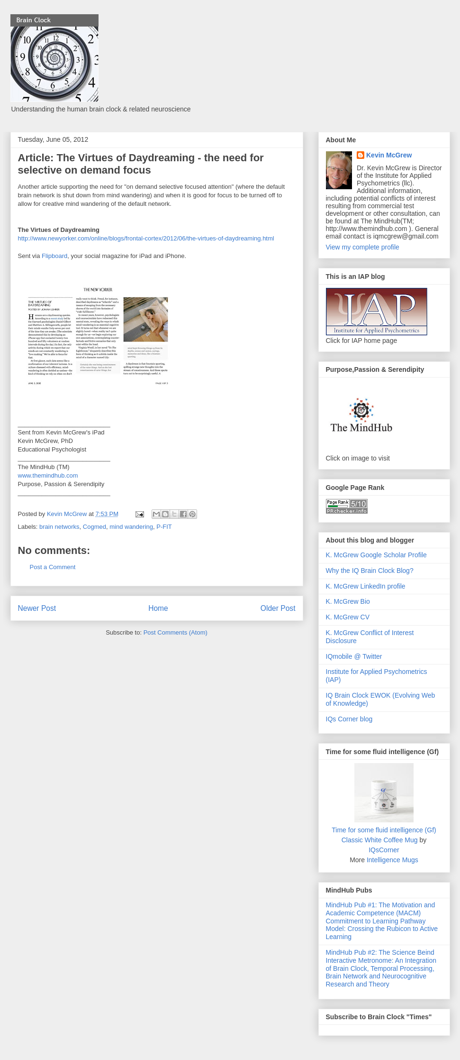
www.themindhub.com (48, 475)
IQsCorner (384, 850)
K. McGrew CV (348, 617)
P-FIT (164, 526)
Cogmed (94, 526)
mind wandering (131, 526)
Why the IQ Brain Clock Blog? (370, 570)
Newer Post (37, 608)
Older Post (278, 608)
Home (158, 608)
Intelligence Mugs (392, 860)
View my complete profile (362, 247)
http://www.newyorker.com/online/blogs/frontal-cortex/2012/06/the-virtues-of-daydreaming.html (146, 238)
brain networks (59, 526)
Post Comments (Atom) (175, 632)
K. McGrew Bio (348, 601)
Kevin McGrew (389, 155)
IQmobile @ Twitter (354, 656)
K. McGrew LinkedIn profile (366, 586)
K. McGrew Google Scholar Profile (376, 555)
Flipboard (54, 255)
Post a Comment (53, 567)
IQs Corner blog (349, 719)
